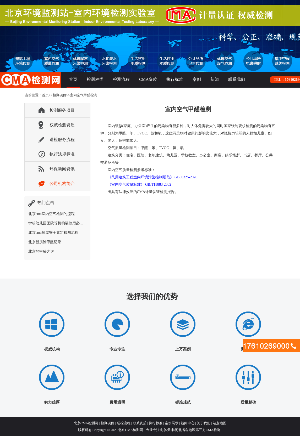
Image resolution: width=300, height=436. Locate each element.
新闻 (214, 79)
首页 (73, 79)
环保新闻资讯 (62, 169)
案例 (197, 79)
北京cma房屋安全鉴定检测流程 (53, 233)
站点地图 (219, 423)
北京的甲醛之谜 (41, 251)
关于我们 (203, 423)
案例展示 (171, 423)
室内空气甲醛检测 (83, 95)
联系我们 (236, 79)
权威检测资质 (62, 125)
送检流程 (123, 423)
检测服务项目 (62, 110)
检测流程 (121, 79)
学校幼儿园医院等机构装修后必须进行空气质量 (66, 223)
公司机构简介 (62, 183)
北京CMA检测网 (86, 423)
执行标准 (174, 79)
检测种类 (95, 79)
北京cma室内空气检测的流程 (51, 214)
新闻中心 (187, 423)
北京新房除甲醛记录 (44, 242)
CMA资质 (148, 79)
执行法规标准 (62, 154)
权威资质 (139, 423)
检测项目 (59, 95)
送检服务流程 (62, 139)
